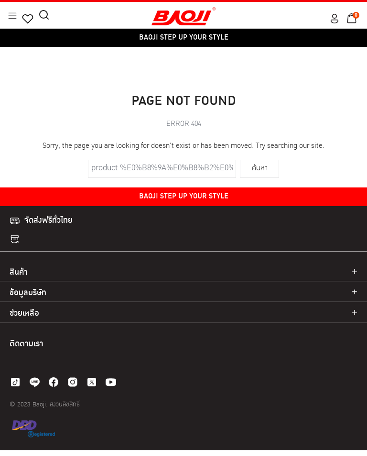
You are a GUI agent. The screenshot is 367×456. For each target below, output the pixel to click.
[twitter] (91, 382)
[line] (34, 382)
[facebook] (53, 382)
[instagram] (72, 382)
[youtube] (111, 382)
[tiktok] (15, 382)
